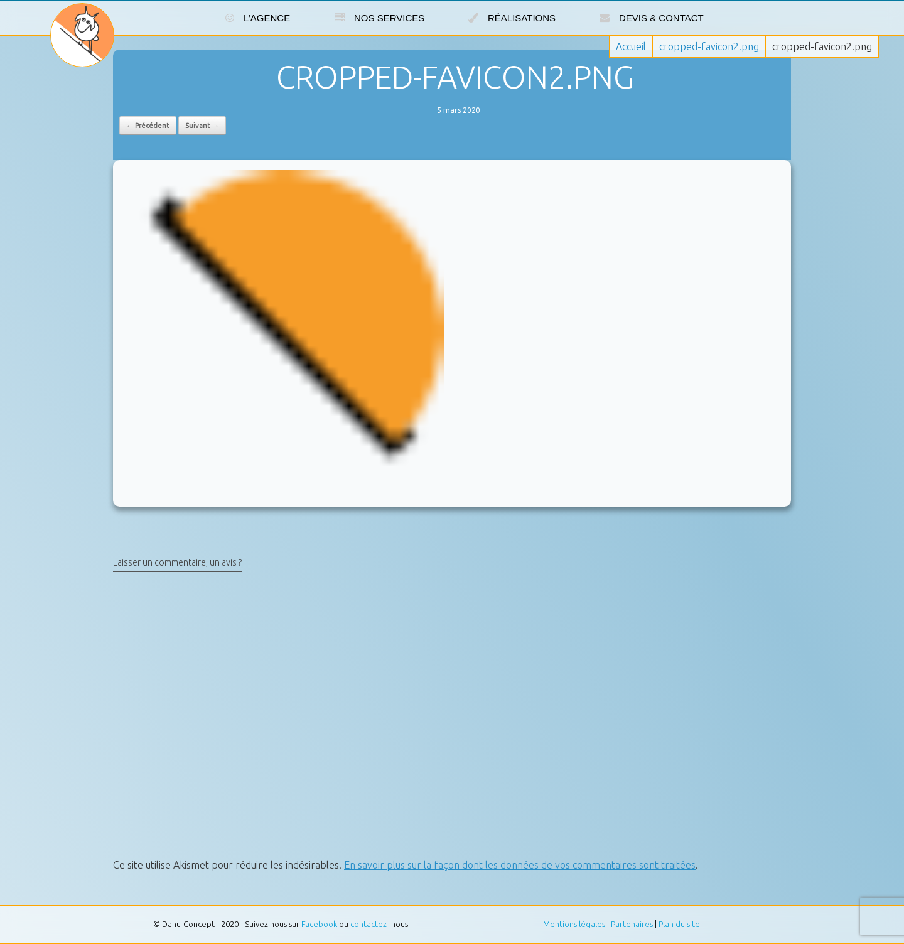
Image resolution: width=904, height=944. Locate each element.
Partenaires (632, 924)
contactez (368, 924)
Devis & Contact (652, 18)
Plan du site (679, 924)
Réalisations (512, 18)
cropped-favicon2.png (709, 46)
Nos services (379, 18)
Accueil (631, 46)
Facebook (319, 924)
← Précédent (148, 125)
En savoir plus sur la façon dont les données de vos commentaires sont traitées (520, 865)
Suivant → (202, 125)
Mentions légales (574, 924)
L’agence (257, 18)
